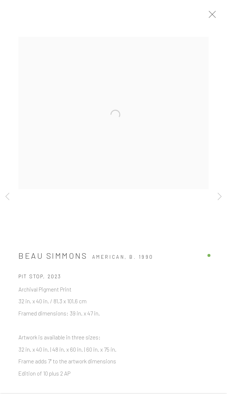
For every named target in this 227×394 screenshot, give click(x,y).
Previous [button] (7, 197)
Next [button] (219, 197)
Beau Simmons (52, 258)
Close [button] (215, 16)
